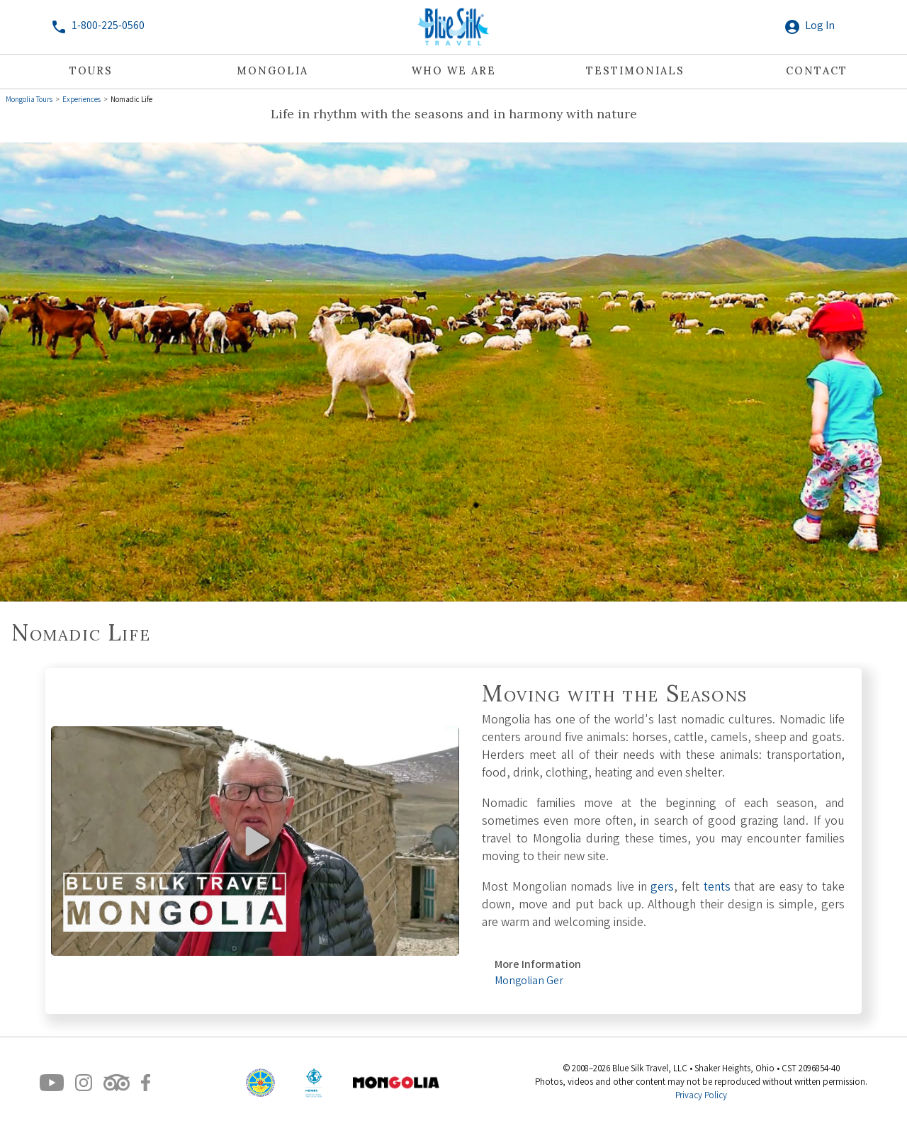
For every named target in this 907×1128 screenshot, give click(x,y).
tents (717, 888)
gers (662, 888)
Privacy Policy (701, 1096)
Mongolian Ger (529, 982)
